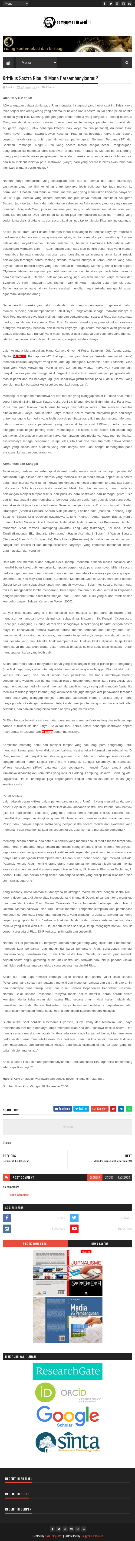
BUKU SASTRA (100, 1244)
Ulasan (51, 87)
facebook (124, 1177)
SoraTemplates (54, 1536)
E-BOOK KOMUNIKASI (35, 1244)
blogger (95, 1177)
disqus (109, 1177)
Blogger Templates (92, 1536)
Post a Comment (19, 1194)
